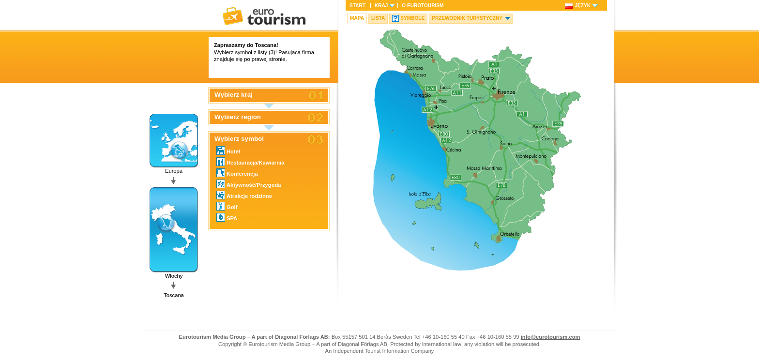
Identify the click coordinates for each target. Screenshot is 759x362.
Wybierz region (237, 117)
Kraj (381, 5)
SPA (226, 217)
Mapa (357, 18)
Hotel (228, 150)
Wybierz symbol (239, 139)
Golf (226, 206)
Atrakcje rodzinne (244, 195)
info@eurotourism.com (550, 337)
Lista (378, 18)
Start (357, 5)
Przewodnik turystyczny (467, 18)
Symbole (412, 18)
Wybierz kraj (233, 94)
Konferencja (237, 172)
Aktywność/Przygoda (248, 184)
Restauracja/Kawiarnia (250, 161)
